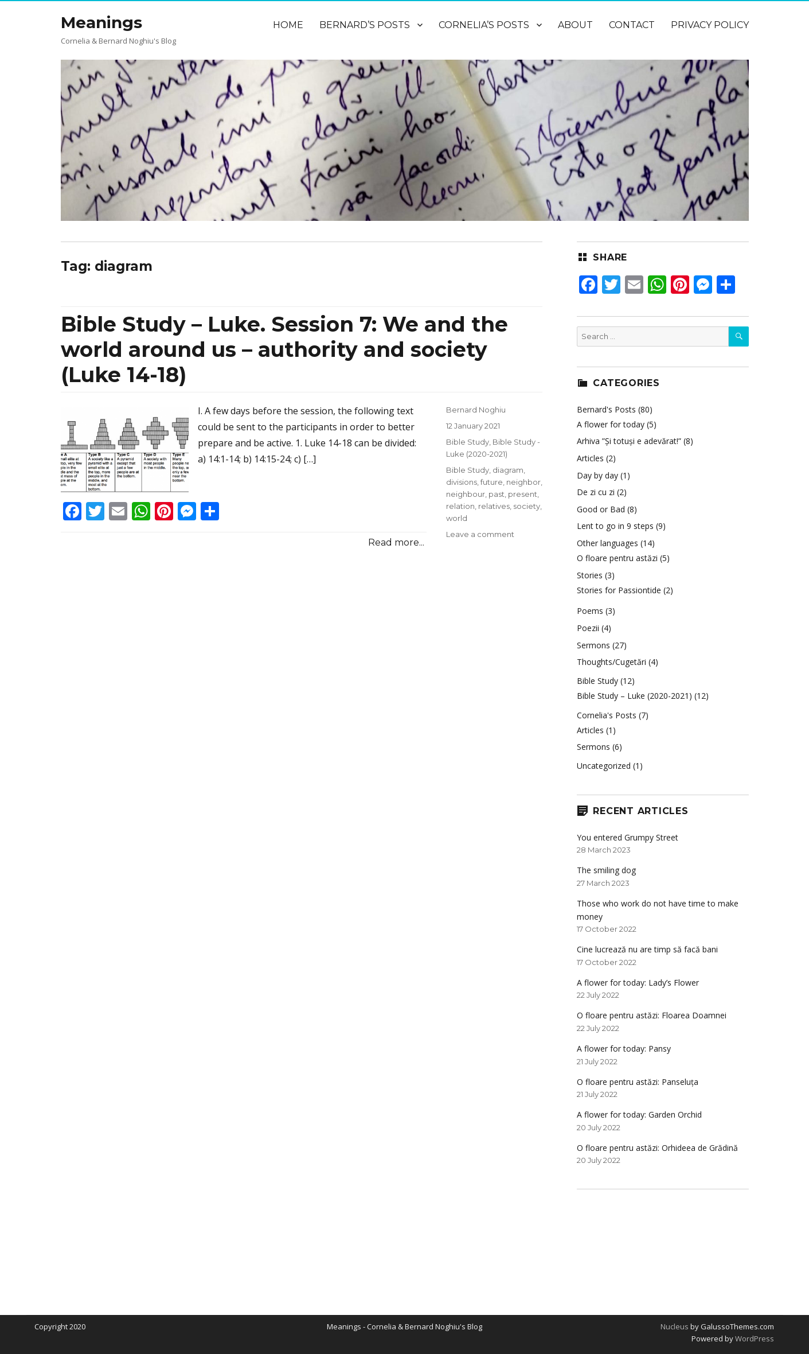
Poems (590, 610)
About (575, 25)
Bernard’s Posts (364, 25)
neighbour (465, 494)
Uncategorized (604, 765)
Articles (590, 458)
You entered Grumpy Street (627, 837)
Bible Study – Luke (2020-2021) (634, 695)
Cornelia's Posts (606, 715)
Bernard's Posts (606, 409)
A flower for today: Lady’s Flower (638, 982)
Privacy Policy (710, 25)
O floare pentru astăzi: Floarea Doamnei (651, 1015)
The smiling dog (606, 870)
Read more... (396, 542)
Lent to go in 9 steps (615, 525)
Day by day (597, 475)
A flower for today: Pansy (624, 1048)
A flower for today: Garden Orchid (639, 1114)
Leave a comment (480, 534)
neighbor (523, 482)
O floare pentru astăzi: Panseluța (637, 1081)
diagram (508, 469)
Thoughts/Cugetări (611, 661)
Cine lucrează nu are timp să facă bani (647, 949)
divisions (461, 482)
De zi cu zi (596, 492)
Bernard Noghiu (476, 409)
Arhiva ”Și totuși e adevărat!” (629, 440)
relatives (494, 506)
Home (288, 25)
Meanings (101, 22)
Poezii (588, 627)
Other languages (607, 543)
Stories (590, 575)
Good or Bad (601, 509)
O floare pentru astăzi (617, 558)
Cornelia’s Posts (484, 25)
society (526, 506)
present (522, 494)
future (491, 482)
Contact (632, 25)
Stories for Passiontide (619, 590)
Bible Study (467, 441)
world (456, 518)
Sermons (593, 645)
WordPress (753, 1338)
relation (460, 506)
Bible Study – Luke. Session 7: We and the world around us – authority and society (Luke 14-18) (284, 349)
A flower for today (610, 424)
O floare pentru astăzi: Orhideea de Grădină (657, 1147)
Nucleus (675, 1326)
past (496, 494)
